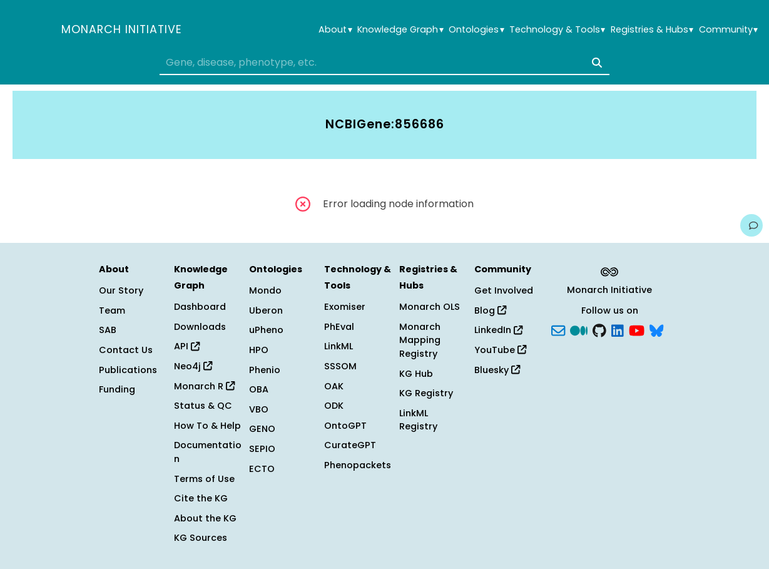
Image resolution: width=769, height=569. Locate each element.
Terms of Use (204, 479)
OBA (258, 389)
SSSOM (340, 366)
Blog (490, 310)
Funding (117, 389)
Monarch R (204, 386)
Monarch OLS (429, 306)
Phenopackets (357, 465)
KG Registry (426, 393)
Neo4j (193, 366)
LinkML (338, 346)
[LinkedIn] (617, 329)
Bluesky (497, 370)
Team (112, 310)
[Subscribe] (558, 329)
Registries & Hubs (652, 29)
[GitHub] (599, 329)
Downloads (200, 326)
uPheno (266, 330)
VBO (258, 409)
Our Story (121, 290)
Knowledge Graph (400, 29)
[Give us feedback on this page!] (751, 225)
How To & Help (207, 425)
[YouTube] (636, 329)
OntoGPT (345, 425)
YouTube (500, 350)
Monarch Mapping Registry (420, 340)
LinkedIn (498, 330)
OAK (334, 386)
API (187, 346)
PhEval (339, 326)
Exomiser (344, 306)
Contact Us (126, 350)
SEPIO (262, 449)
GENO (262, 429)
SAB (107, 330)
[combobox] (384, 62)
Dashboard (200, 306)
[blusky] (656, 329)
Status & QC (203, 405)
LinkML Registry (418, 420)
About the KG (205, 518)
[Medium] (579, 329)
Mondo (265, 290)
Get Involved (503, 290)
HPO (258, 350)
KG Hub (416, 373)
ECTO (262, 469)
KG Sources (200, 537)
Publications (128, 370)
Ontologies (476, 29)
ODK (334, 405)
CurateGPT (350, 445)
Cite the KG (201, 498)
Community (728, 29)
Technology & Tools (557, 29)
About (335, 29)
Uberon (266, 310)
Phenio (264, 370)
